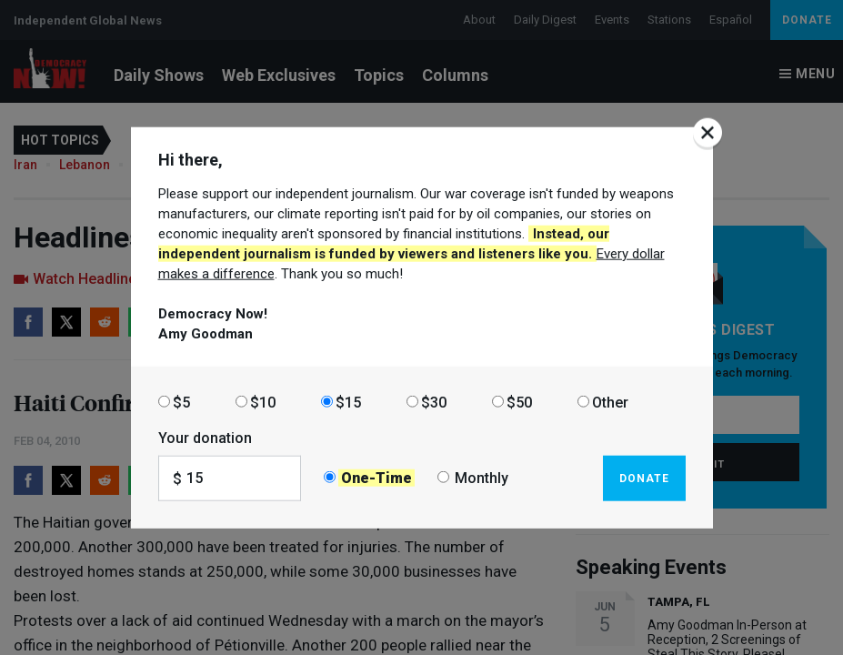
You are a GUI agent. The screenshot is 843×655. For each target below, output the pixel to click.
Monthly (481, 478)
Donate (644, 477)
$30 (434, 401)
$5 (181, 401)
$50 (519, 401)
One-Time (376, 478)
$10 (263, 401)
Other (610, 401)
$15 (348, 401)
